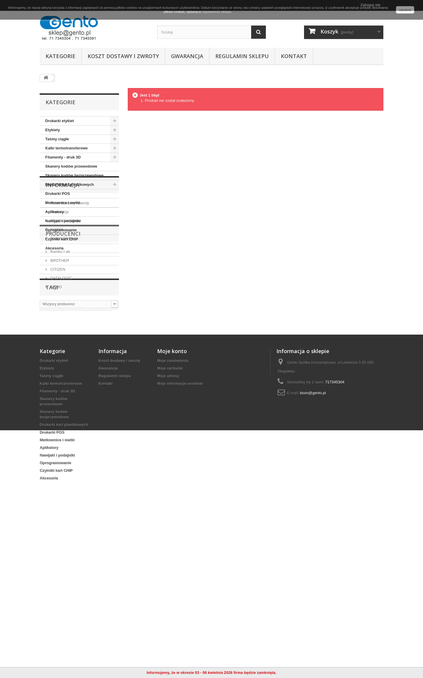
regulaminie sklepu (216, 12)
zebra (109, 451)
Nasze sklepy (61, 321)
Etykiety (52, 130)
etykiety (50, 451)
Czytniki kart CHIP (61, 239)
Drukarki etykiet (59, 121)
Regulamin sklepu (242, 56)
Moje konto (172, 513)
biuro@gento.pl (313, 556)
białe (47, 460)
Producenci (63, 343)
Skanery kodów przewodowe (71, 166)
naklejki (70, 451)
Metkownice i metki (62, 202)
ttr (60, 460)
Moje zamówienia (172, 523)
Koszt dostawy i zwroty (123, 56)
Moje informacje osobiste (180, 546)
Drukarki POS (57, 193)
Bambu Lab (59, 359)
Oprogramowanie (61, 230)
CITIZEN (57, 377)
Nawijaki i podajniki (62, 221)
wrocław (76, 460)
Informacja (62, 270)
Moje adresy (168, 539)
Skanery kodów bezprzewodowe (74, 175)
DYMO (55, 394)
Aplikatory (54, 212)
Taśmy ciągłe (57, 139)
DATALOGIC (60, 386)
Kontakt (294, 56)
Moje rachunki (170, 531)
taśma (48, 469)
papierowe (70, 469)
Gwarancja (187, 56)
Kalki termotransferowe (66, 148)
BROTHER (59, 368)
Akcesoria (54, 248)
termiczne (100, 460)
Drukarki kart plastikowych (69, 184)
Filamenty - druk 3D (63, 157)
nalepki (91, 451)
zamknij (405, 10)
